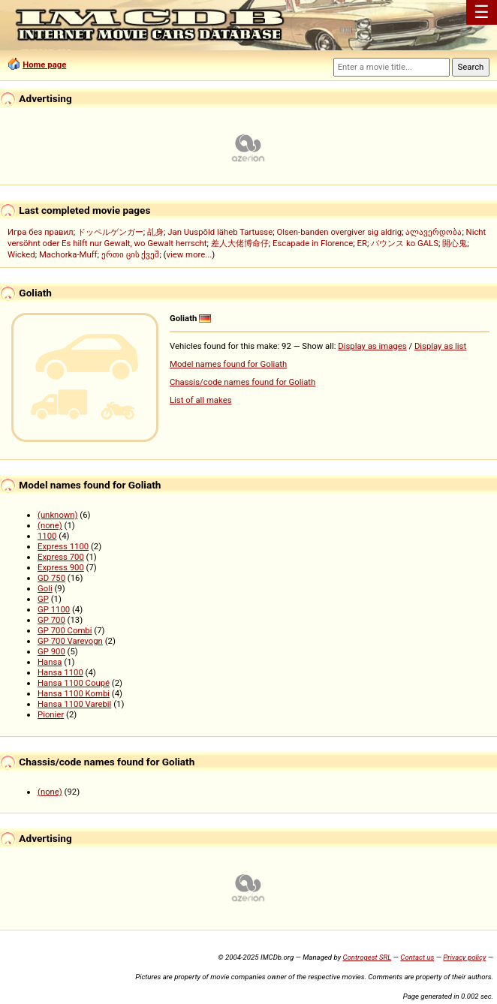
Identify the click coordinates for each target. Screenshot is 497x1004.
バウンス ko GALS (404, 243)
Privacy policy (464, 957)
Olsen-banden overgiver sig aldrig (339, 232)
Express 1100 (63, 546)
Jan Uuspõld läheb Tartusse (220, 232)
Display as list (440, 346)
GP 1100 (54, 609)
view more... (189, 254)
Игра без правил (41, 232)
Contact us (417, 957)
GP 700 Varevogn (70, 641)
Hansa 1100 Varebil (74, 704)
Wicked (21, 254)
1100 (47, 536)
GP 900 (51, 651)
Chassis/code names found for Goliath (242, 382)
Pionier (51, 714)
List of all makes (201, 400)
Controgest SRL (366, 957)
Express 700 (61, 557)
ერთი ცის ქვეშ (130, 254)
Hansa (50, 662)
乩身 (155, 232)
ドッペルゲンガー (110, 232)
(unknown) (58, 515)
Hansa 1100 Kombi (74, 693)
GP (43, 599)
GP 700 (51, 620)
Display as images (372, 346)
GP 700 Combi (65, 630)
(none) (50, 525)
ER (362, 243)
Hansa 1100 (60, 672)
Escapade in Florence (313, 243)
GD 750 (51, 578)
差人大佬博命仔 (240, 243)
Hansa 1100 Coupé (74, 683)
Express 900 (61, 567)
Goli (45, 588)
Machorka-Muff (68, 254)
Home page (44, 64)
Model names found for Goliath (228, 364)
